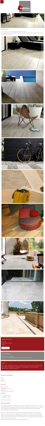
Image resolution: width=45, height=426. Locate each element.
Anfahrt (2, 377)
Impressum (3, 381)
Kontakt (2, 378)
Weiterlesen (5, 348)
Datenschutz (3, 380)
